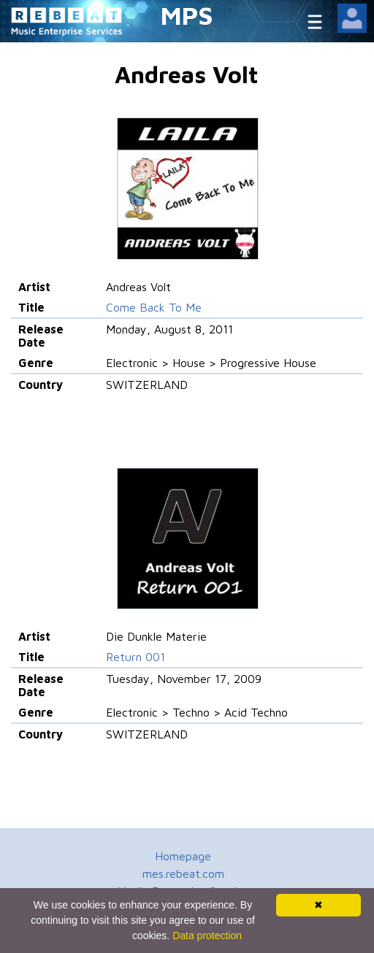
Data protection (207, 935)
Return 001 (135, 656)
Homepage (183, 856)
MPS (187, 15)
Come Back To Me (154, 307)
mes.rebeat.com (183, 873)
